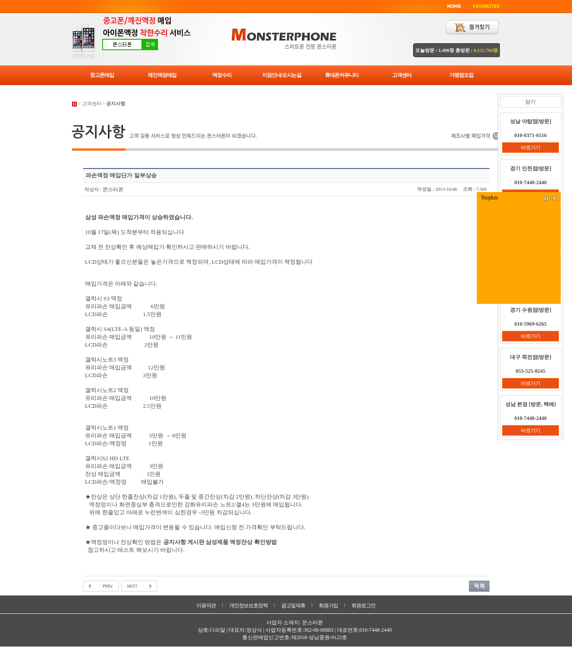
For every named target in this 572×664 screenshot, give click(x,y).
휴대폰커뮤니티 (341, 75)
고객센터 (401, 75)
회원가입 (328, 605)
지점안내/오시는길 (281, 75)
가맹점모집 (461, 75)
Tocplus (489, 198)
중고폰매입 (102, 75)
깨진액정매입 (162, 75)
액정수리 (221, 75)
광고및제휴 (293, 605)
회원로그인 (363, 605)
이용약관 (206, 605)
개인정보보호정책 (248, 605)
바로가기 (530, 147)
